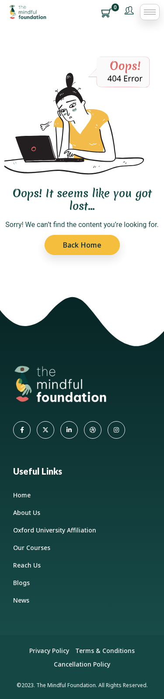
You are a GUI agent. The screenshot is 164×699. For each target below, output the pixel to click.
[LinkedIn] (69, 430)
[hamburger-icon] (150, 12)
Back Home (82, 245)
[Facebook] (22, 430)
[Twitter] (45, 430)
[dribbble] (92, 430)
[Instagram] (116, 430)
